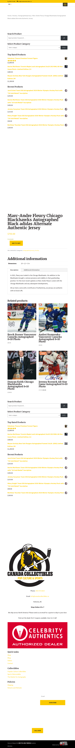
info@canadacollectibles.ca (40, 596)
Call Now (37, 730)
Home (9, 16)
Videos (10, 661)
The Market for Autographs (17, 677)
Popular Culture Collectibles (17, 671)
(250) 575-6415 (12, 1)
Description (14, 270)
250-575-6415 (40, 591)
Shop (9, 655)
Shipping (10, 685)
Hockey (14, 16)
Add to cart (16, 243)
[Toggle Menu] (65, 4)
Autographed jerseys (24, 16)
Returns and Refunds (15, 688)
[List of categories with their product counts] (34, 47)
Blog (9, 658)
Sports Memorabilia (14, 674)
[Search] (64, 38)
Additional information (32, 270)
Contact (10, 663)
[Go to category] (64, 47)
